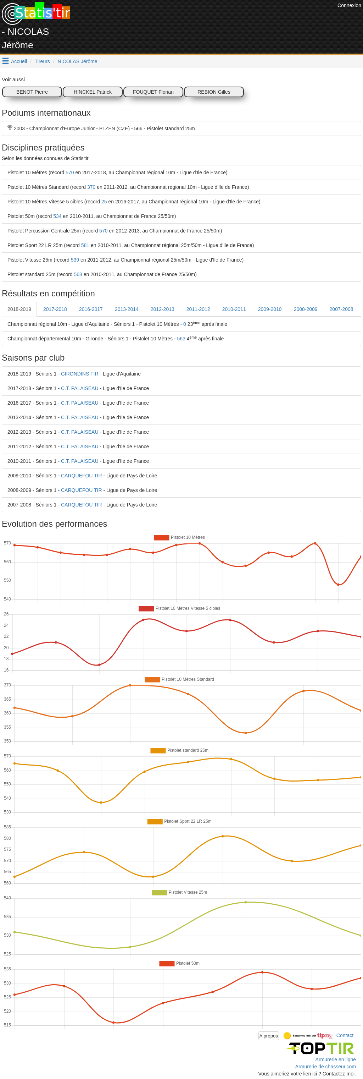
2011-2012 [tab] (198, 309)
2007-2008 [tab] (341, 309)
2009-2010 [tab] (270, 309)
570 (70, 172)
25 (104, 201)
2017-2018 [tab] (55, 309)
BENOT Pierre (32, 92)
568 (78, 274)
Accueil (19, 61)
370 (91, 187)
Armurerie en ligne (335, 1059)
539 (75, 260)
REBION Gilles (213, 92)
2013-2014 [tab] (127, 309)
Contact (344, 1035)
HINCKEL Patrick (93, 92)
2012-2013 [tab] (162, 309)
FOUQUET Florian (153, 92)
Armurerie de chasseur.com (325, 1066)
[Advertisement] (207, 18)
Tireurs (42, 61)
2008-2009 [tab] (306, 309)
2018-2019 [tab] (19, 309)
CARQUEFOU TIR (81, 475)
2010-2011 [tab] (234, 309)
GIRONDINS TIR (80, 374)
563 (181, 338)
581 (85, 245)
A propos (268, 1036)
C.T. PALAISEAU (80, 388)
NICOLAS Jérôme (77, 61)
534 (57, 216)
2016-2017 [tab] (91, 309)
